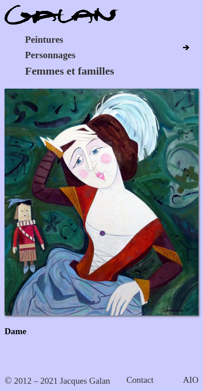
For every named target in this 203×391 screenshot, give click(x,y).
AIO (190, 380)
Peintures (44, 39)
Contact (140, 380)
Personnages (50, 55)
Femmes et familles (69, 71)
